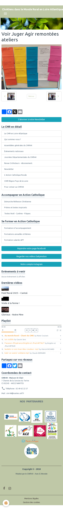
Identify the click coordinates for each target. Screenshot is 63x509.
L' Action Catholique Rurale (15, 175)
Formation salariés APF (14, 240)
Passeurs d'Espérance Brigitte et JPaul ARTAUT (30, 344)
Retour (31, 96)
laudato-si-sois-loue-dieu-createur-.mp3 (29, 349)
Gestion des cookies (31, 502)
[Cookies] (6, 503)
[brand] (32, 9)
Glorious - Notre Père (12, 314)
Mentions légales (31, 498)
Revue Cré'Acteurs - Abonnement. (18, 163)
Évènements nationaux (13, 151)
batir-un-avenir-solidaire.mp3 (25, 353)
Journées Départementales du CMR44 (20, 157)
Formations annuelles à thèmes (17, 234)
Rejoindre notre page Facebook (31, 248)
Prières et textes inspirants (15, 207)
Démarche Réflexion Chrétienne (17, 202)
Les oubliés (15, 339)
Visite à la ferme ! (10, 303)
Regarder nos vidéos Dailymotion (32, 256)
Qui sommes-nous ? (12, 139)
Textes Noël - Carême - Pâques (17, 213)
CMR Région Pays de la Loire (16, 181)
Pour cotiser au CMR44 (14, 187)
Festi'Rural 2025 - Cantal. (14, 293)
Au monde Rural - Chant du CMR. (27, 336)
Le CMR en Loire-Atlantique (15, 133)
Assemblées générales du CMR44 (18, 145)
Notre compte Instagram (31, 264)
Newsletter (9, 169)
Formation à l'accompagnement (17, 228)
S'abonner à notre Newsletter (31, 119)
